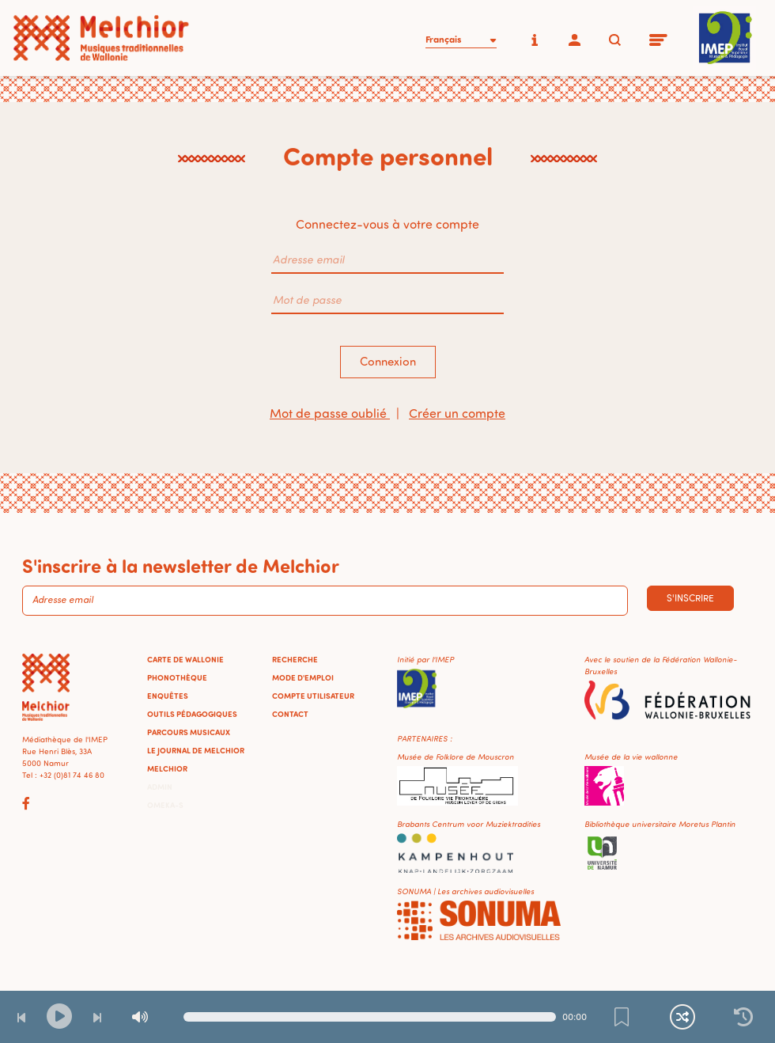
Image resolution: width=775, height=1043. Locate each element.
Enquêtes (167, 695)
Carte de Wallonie (185, 659)
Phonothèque (177, 677)
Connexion (388, 361)
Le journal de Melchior (195, 750)
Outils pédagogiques (192, 713)
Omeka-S (165, 804)
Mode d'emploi (303, 677)
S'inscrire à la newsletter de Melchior (180, 565)
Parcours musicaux (188, 732)
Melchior (167, 768)
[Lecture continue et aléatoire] (682, 1017)
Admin (159, 786)
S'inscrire (690, 598)
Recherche (295, 659)
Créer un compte (457, 413)
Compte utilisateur (313, 695)
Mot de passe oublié (330, 413)
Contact (290, 713)
